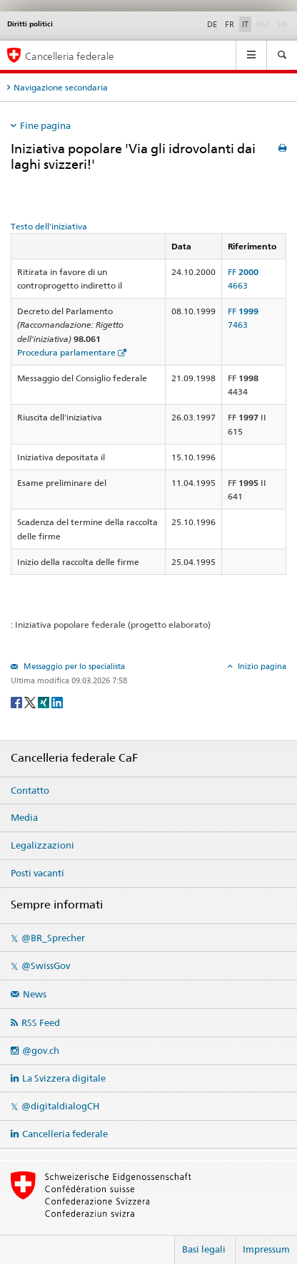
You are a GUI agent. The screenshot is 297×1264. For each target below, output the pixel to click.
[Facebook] (17, 701)
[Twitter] (31, 701)
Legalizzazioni (42, 845)
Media (24, 817)
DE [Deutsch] (212, 24)
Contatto (30, 790)
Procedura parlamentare (66, 352)
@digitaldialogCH (60, 1106)
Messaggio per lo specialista (73, 666)
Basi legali (204, 1249)
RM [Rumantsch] (262, 24)
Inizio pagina (261, 666)
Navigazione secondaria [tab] (61, 87)
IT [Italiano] (245, 24)
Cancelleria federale (65, 1133)
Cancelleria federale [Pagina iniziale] (69, 56)
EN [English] (282, 24)
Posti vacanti (37, 873)
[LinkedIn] (57, 701)
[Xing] (44, 701)
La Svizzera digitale (64, 1078)
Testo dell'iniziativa (49, 226)
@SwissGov (45, 965)
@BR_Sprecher (53, 937)
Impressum (266, 1249)
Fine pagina (45, 125)
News (34, 994)
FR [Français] (229, 24)
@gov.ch (40, 1050)
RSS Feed (40, 1022)
